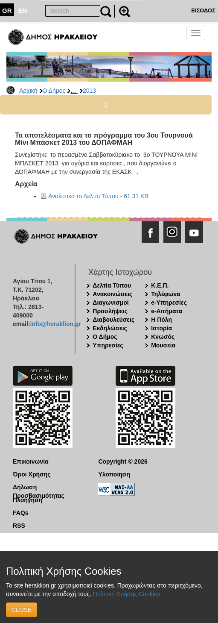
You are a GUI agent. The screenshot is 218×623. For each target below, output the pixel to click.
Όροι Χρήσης (32, 474)
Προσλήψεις (110, 311)
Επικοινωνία (31, 461)
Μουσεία (163, 345)
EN (22, 10)
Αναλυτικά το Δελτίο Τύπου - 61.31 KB (98, 196)
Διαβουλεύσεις (113, 319)
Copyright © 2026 (122, 461)
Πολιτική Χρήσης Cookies (126, 594)
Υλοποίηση (114, 474)
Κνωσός (162, 336)
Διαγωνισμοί (110, 302)
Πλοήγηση (27, 500)
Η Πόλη (161, 319)
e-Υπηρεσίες (169, 302)
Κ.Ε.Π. (160, 285)
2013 (89, 90)
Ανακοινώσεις (112, 294)
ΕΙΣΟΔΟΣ (203, 10)
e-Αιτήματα (166, 311)
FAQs (21, 512)
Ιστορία (161, 328)
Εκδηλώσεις (110, 328)
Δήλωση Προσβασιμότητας (38, 487)
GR (7, 10)
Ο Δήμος (54, 90)
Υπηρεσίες (108, 345)
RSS (19, 525)
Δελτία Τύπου (112, 285)
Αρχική (28, 90)
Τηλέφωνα (165, 294)
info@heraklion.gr (55, 323)
